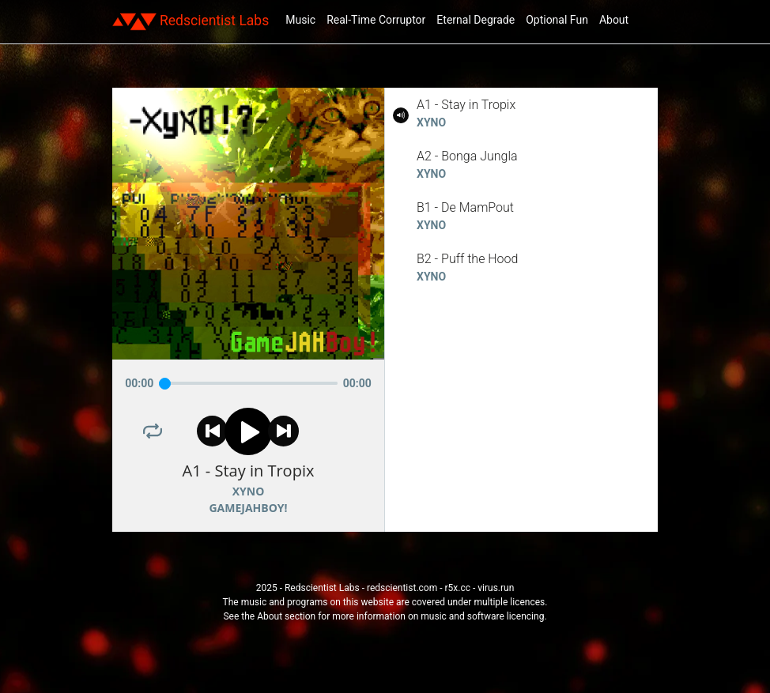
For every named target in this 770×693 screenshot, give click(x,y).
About (613, 19)
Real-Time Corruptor (375, 19)
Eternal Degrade (475, 19)
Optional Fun (557, 19)
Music (300, 19)
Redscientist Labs (190, 21)
